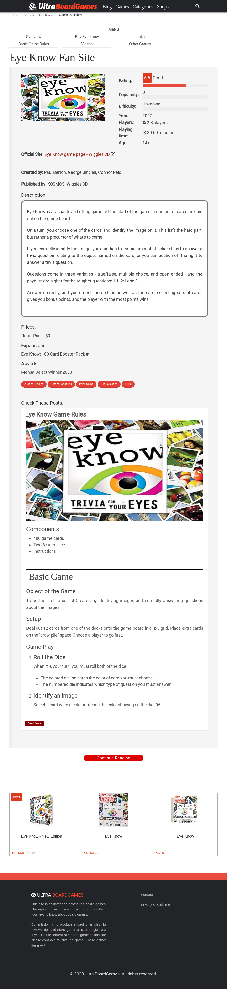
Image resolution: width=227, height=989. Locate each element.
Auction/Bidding (33, 384)
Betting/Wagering (61, 384)
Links (140, 37)
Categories (143, 6)
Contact (147, 895)
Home (13, 15)
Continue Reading (113, 757)
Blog (107, 6)
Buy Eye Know (87, 37)
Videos (87, 44)
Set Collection (109, 384)
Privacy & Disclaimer (156, 905)
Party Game (86, 384)
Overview (33, 37)
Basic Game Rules (33, 44)
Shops (163, 6)
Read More (34, 723)
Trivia (128, 384)
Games (122, 6)
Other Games (140, 44)
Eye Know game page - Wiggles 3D (77, 154)
